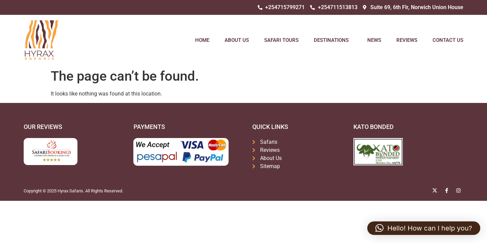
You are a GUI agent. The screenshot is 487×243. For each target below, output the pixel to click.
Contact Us (448, 40)
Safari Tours (281, 40)
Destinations (333, 40)
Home (202, 40)
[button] (423, 228)
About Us (237, 40)
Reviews (406, 40)
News (374, 40)
